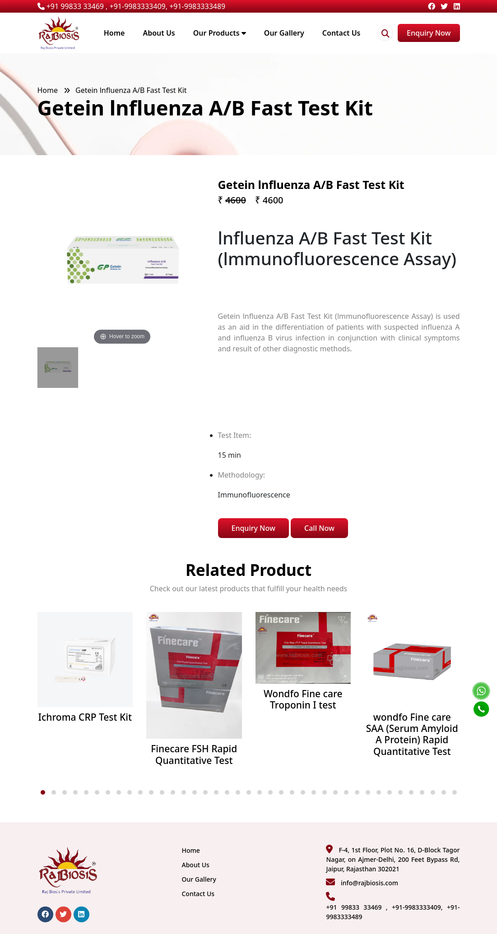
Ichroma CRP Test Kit (85, 717)
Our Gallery (284, 33)
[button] (42, 792)
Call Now (319, 528)
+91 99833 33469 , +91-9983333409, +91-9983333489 (131, 6)
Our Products (219, 33)
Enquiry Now (429, 33)
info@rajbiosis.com (369, 883)
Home (114, 33)
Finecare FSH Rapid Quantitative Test (194, 754)
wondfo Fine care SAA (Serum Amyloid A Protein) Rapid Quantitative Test (412, 734)
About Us (159, 33)
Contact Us (341, 33)
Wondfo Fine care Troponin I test (303, 699)
